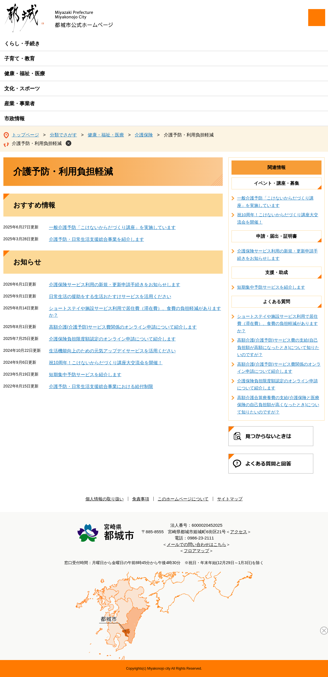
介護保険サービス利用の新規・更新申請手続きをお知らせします (114, 284)
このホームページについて (183, 498)
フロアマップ (196, 550)
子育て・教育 (19, 58)
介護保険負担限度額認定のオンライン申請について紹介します (112, 339)
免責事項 (140, 498)
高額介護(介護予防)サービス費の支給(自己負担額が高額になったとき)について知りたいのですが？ (278, 347)
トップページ (25, 134)
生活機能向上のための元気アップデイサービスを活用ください (112, 350)
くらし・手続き (22, 43)
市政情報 (14, 118)
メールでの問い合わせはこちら (196, 544)
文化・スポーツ (22, 88)
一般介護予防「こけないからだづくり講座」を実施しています (112, 227)
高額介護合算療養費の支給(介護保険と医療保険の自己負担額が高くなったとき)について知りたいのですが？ (278, 404)
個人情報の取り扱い (104, 498)
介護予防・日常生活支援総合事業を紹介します (96, 239)
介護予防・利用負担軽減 (37, 143)
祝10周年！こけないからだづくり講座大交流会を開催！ (106, 362)
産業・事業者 (19, 103)
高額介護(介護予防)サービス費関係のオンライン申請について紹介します (123, 327)
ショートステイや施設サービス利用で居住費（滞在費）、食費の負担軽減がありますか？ (277, 323)
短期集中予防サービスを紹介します (85, 374)
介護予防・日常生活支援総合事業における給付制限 (101, 386)
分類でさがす (63, 134)
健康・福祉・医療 (24, 73)
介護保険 (144, 134)
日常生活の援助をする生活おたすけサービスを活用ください (110, 296)
